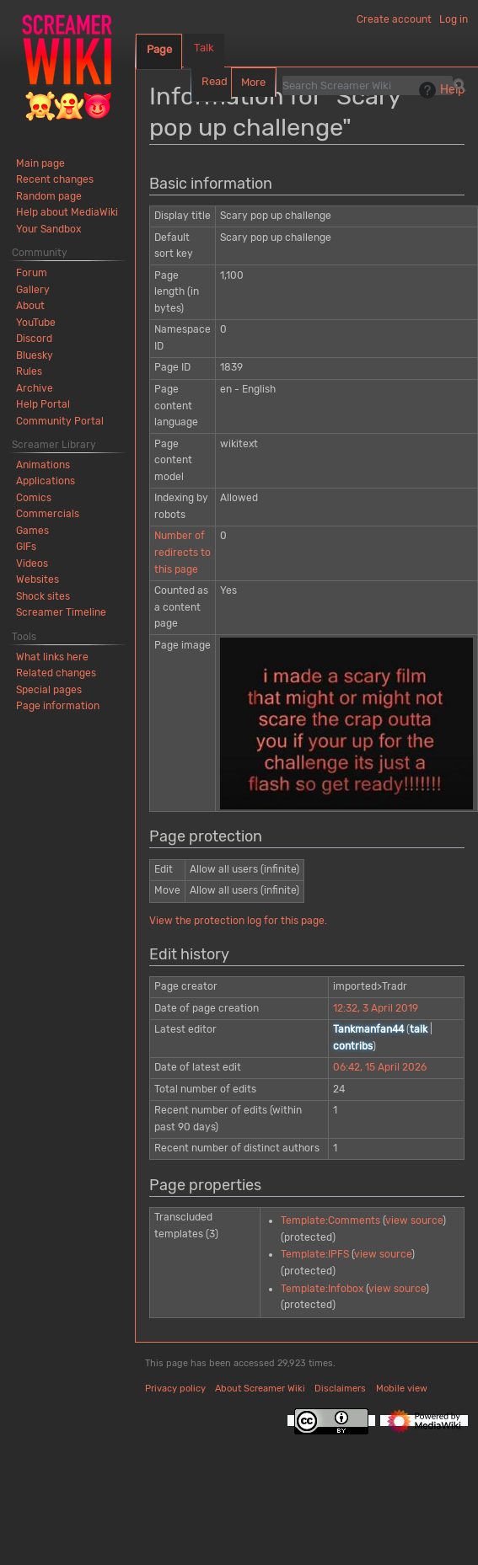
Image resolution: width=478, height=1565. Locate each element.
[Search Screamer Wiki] (367, 85)
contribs (353, 1046)
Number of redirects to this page (182, 552)
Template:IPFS (315, 1254)
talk (418, 1029)
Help (440, 90)
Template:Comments (330, 1220)
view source (414, 1220)
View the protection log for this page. (238, 921)
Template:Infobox (322, 1289)
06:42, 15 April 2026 (380, 1067)
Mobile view (401, 1388)
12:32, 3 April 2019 (375, 1008)
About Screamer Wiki (260, 1388)
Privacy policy (175, 1388)
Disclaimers (340, 1388)
